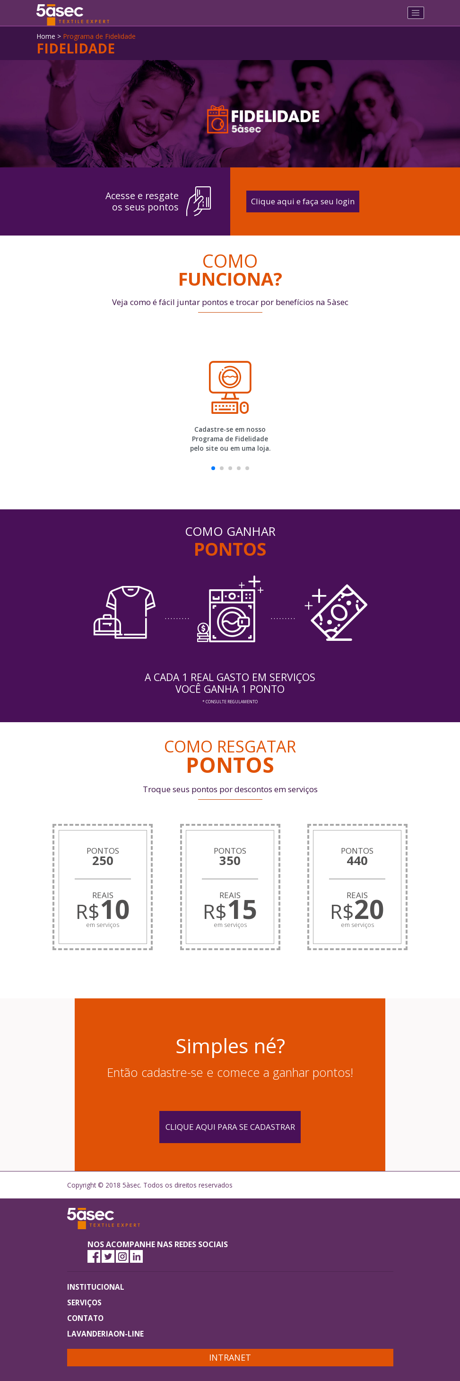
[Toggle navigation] (416, 13)
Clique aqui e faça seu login (303, 201)
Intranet (230, 1357)
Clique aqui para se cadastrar (230, 1126)
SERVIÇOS (84, 1302)
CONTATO (85, 1318)
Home (45, 36)
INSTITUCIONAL (95, 1287)
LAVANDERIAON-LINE (105, 1333)
